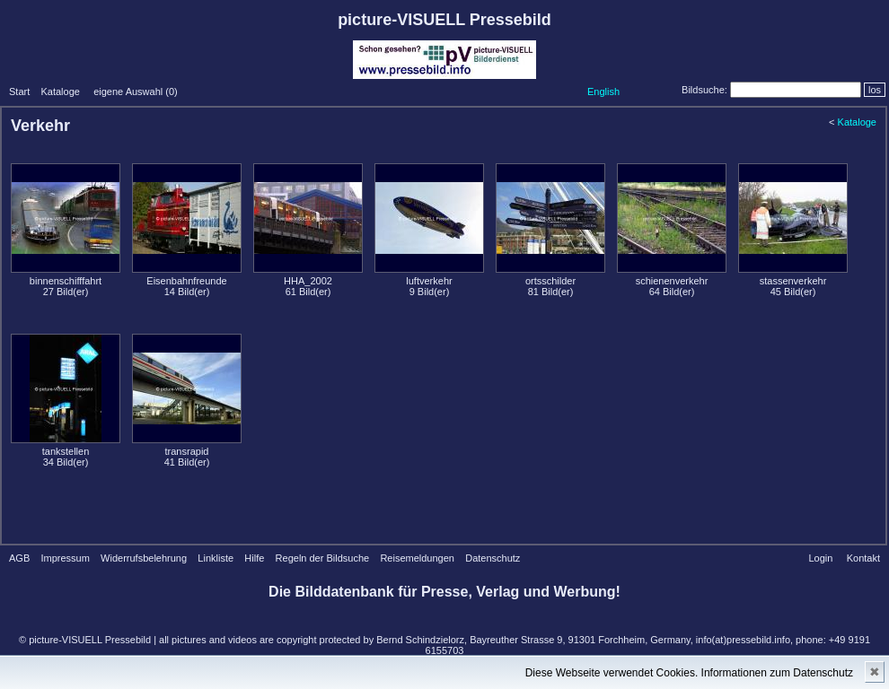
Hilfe (254, 558)
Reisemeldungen (417, 558)
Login (820, 558)
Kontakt (863, 558)
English (603, 91)
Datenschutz (492, 558)
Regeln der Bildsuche (323, 558)
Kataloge (59, 91)
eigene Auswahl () (135, 91)
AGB (19, 558)
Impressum (64, 558)
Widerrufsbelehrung (144, 558)
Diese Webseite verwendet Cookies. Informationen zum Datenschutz (689, 673)
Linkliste (215, 558)
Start (19, 91)
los (874, 89)
